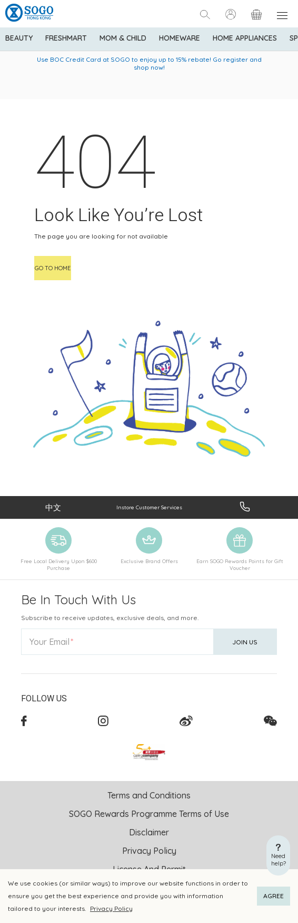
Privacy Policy (111, 908)
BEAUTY (19, 38)
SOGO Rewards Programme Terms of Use (149, 813)
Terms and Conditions (149, 795)
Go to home (53, 268)
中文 (53, 507)
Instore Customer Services (149, 507)
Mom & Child (123, 38)
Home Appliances (245, 38)
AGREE (273, 896)
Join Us (244, 642)
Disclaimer (149, 832)
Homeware (179, 38)
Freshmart (66, 38)
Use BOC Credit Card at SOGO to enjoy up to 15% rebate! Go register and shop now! (149, 63)
